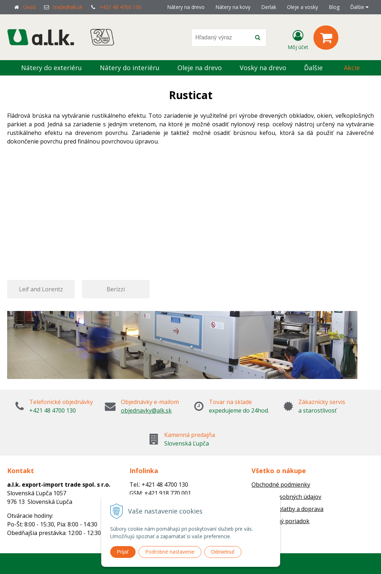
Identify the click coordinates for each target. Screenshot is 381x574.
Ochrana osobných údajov (286, 497)
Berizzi (116, 289)
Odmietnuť (223, 552)
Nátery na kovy (232, 7)
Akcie (352, 67)
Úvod (29, 7)
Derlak (268, 7)
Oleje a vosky (302, 7)
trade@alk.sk (68, 7)
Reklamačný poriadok (280, 521)
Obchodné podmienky (280, 484)
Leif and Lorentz (41, 289)
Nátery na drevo (186, 7)
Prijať (123, 552)
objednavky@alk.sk (146, 410)
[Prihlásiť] (298, 39)
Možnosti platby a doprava (287, 509)
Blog (334, 7)
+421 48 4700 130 (120, 7)
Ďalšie (359, 7)
